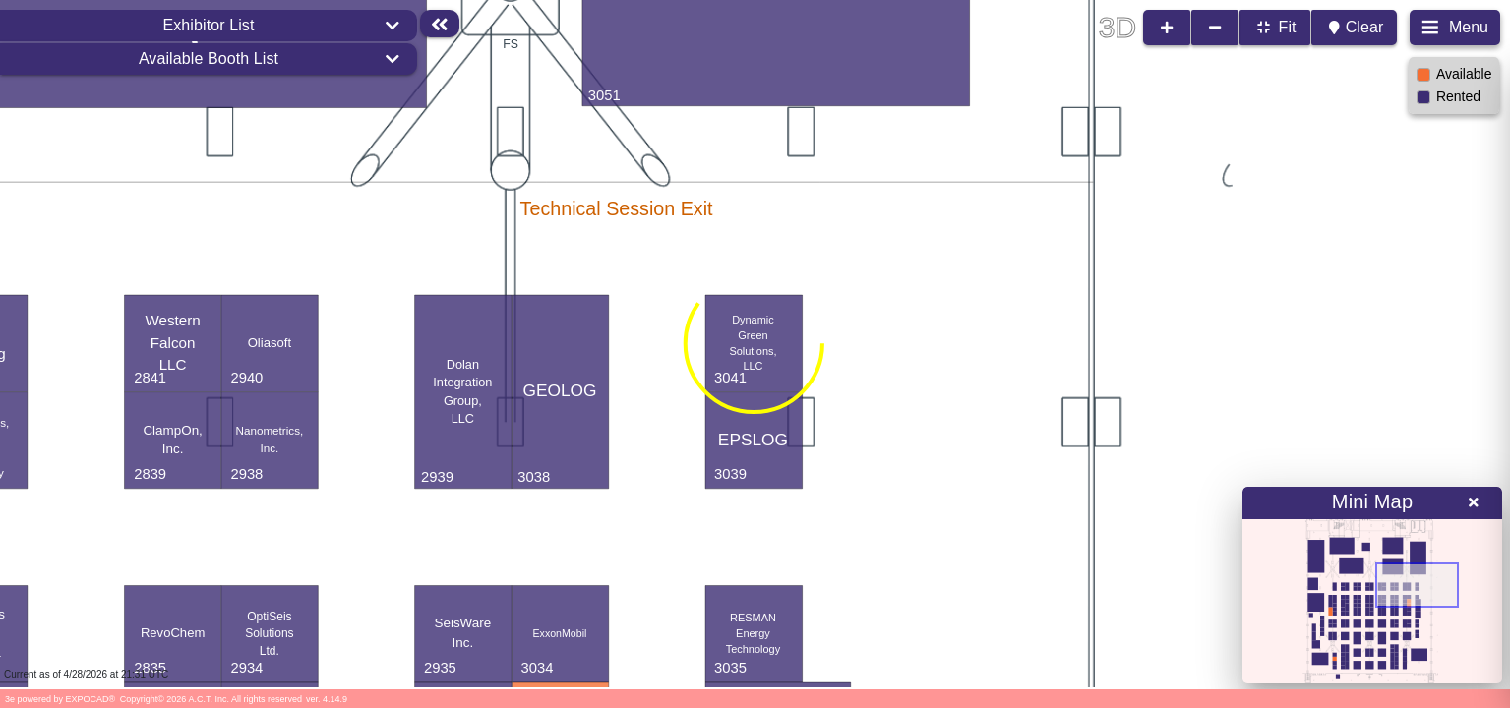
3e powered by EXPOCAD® (60, 699)
